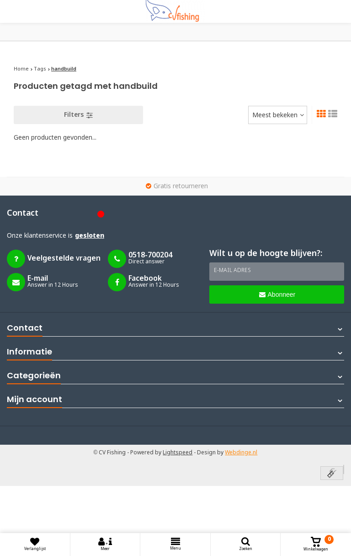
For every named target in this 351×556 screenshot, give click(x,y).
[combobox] (277, 115)
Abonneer (277, 294)
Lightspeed (177, 453)
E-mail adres (232, 270)
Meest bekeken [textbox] (275, 115)
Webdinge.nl (241, 453)
